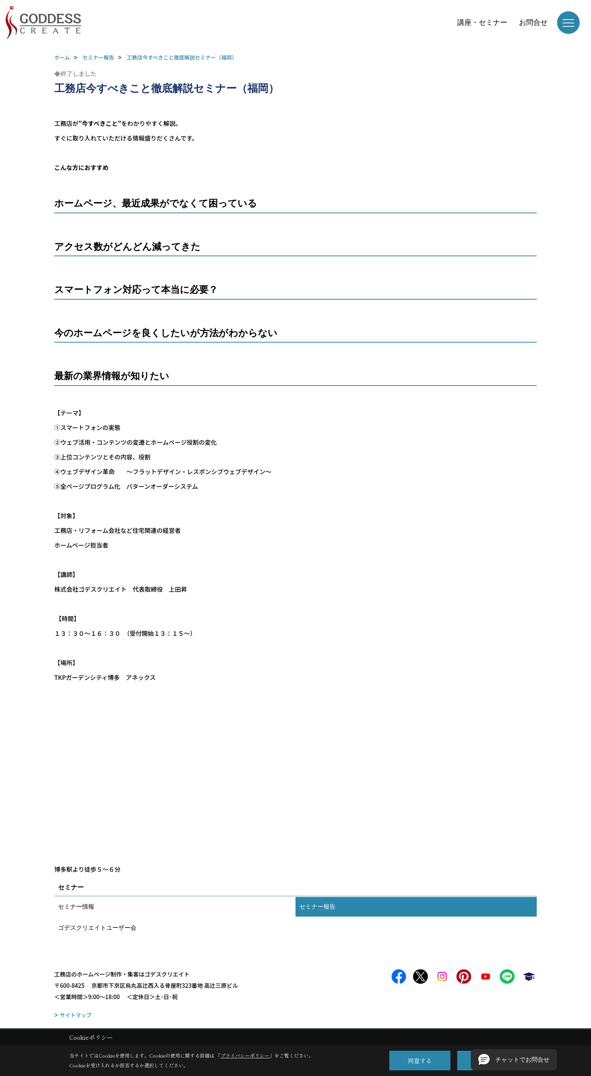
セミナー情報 (76, 906)
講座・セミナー (482, 22)
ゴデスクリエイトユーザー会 (97, 927)
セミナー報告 (317, 906)
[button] (514, 1059)
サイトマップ (76, 1015)
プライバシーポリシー (244, 1055)
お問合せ (533, 22)
